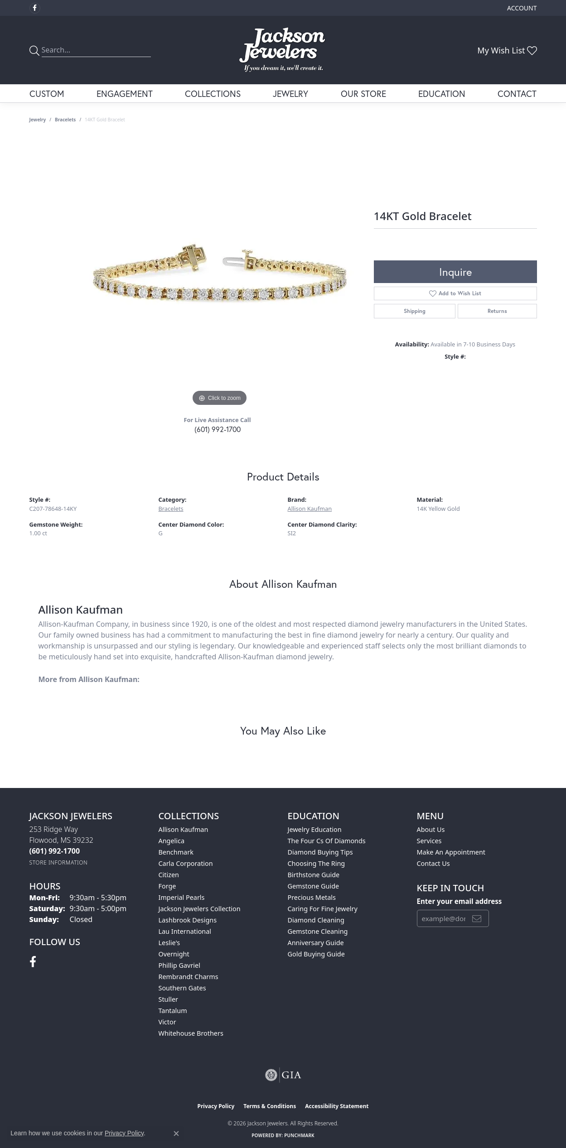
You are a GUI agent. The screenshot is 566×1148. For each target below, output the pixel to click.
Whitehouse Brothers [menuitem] (191, 1033)
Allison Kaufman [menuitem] (183, 829)
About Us (431, 829)
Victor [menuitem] (167, 1022)
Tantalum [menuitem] (173, 1010)
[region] (220, 272)
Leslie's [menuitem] (169, 942)
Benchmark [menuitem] (176, 852)
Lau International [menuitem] (185, 931)
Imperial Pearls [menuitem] (182, 897)
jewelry (37, 119)
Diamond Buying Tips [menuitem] (320, 852)
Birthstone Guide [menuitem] (314, 874)
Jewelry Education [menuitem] (315, 829)
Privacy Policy (216, 1106)
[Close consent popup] (176, 1133)
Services (429, 840)
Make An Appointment (451, 852)
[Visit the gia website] (283, 1075)
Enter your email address (459, 901)
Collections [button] (213, 93)
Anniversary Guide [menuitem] (316, 942)
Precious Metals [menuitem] (312, 897)
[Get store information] (58, 862)
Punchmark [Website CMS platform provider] (299, 1135)
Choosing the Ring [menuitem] (316, 863)
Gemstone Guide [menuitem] (313, 886)
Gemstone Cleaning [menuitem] (318, 931)
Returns (497, 310)
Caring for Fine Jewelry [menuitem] (323, 908)
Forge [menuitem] (167, 886)
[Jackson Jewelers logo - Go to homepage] (283, 50)
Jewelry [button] (290, 93)
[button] (521, 8)
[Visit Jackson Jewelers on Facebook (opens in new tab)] (34, 8)
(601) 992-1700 (217, 429)
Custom (46, 93)
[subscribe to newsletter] (477, 918)
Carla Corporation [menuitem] (186, 863)
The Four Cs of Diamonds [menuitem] (327, 840)
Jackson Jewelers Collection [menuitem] (200, 908)
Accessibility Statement (336, 1106)
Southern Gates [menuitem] (182, 988)
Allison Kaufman (310, 508)
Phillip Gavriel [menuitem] (179, 965)
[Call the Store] (54, 851)
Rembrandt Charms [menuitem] (188, 976)
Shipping (415, 310)
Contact (517, 93)
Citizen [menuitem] (169, 874)
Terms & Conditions (269, 1106)
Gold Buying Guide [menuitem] (316, 954)
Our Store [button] (363, 93)
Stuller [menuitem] (168, 999)
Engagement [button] (125, 93)
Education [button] (441, 93)
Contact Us (433, 863)
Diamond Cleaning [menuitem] (316, 920)
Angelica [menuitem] (171, 840)
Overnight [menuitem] (174, 954)
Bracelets (65, 119)
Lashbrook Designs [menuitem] (188, 920)
